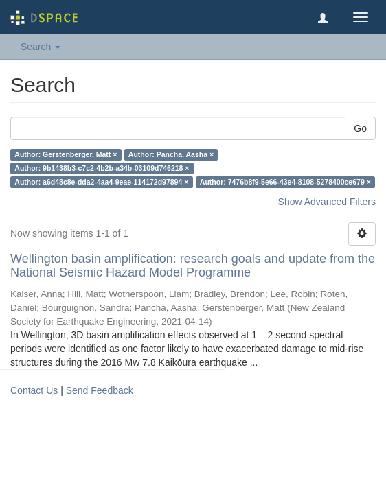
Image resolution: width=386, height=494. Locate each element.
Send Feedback (99, 390)
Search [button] (40, 46)
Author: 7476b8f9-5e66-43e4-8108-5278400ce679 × (285, 182)
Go (360, 128)
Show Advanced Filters (327, 201)
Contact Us (34, 390)
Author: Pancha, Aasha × (171, 154)
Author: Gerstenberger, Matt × (65, 154)
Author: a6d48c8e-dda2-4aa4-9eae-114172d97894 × (101, 182)
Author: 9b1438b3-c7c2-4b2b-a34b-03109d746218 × (101, 168)
